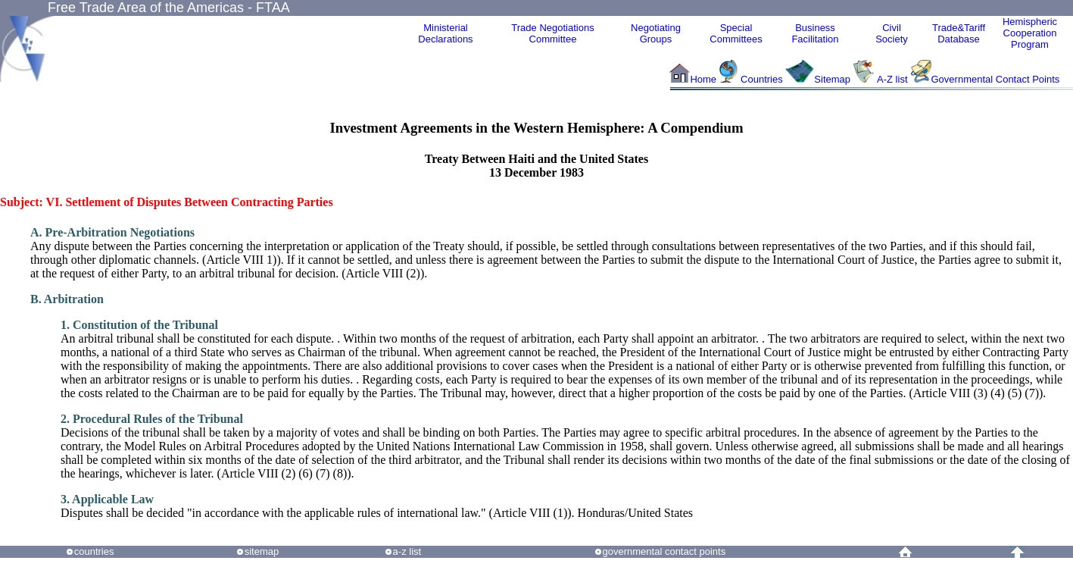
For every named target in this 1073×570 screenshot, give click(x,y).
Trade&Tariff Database (958, 33)
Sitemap (832, 79)
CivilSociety (891, 33)
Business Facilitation (814, 33)
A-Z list (892, 79)
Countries (763, 79)
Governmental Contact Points (995, 79)
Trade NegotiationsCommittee (552, 33)
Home (703, 79)
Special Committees (736, 33)
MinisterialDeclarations (445, 33)
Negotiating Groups (656, 33)
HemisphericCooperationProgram (1030, 33)
